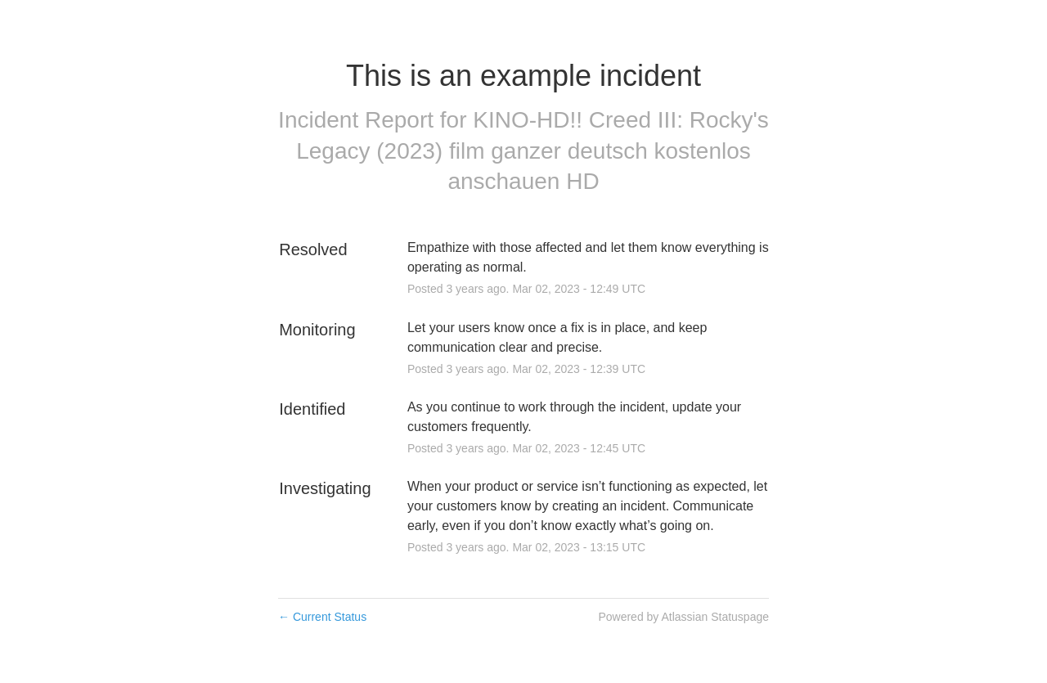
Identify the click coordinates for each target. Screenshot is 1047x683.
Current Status (322, 616)
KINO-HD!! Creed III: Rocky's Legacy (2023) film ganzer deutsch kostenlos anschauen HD (532, 151)
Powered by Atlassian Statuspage (683, 616)
